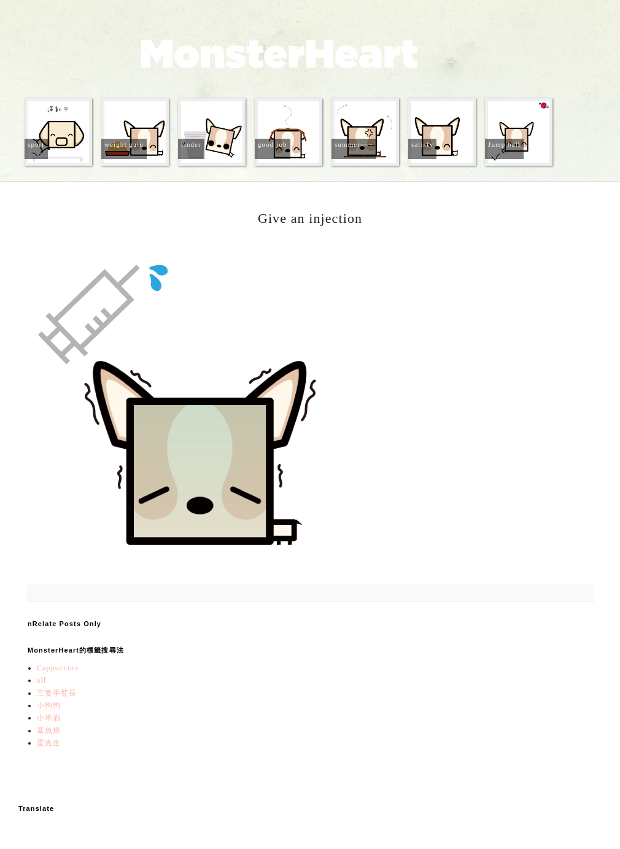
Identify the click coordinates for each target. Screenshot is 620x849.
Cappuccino (58, 668)
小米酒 (49, 717)
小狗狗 (49, 705)
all (41, 680)
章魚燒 (49, 730)
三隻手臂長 (57, 693)
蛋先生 (49, 743)
